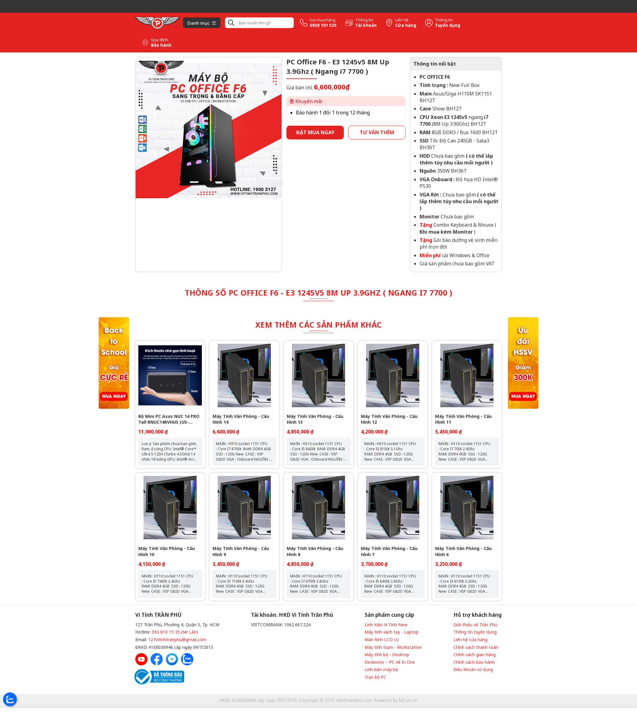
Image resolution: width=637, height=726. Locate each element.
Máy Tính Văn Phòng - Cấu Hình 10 (166, 551)
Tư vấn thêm (377, 132)
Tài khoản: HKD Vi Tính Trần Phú (292, 614)
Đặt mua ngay (315, 132)
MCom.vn (408, 700)
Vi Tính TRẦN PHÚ (158, 614)
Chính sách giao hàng (474, 654)
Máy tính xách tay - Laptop (391, 632)
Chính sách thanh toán (475, 647)
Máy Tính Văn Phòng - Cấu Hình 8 (315, 551)
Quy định (159, 39)
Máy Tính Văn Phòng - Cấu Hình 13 (315, 419)
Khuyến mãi (306, 101)
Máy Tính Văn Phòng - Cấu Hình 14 (241, 419)
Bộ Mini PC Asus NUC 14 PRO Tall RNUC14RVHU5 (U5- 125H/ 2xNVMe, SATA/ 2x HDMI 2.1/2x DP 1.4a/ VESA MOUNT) (168, 419)
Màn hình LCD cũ (382, 639)
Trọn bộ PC (375, 677)
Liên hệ (401, 20)
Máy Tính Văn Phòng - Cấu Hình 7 (389, 551)
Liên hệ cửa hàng (470, 639)
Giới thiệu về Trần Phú (475, 624)
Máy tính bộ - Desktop (387, 654)
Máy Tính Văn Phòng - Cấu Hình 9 (241, 551)
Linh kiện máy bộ (381, 669)
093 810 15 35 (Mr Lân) (175, 632)
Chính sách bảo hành (474, 662)
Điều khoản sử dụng (473, 669)
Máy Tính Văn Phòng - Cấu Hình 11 (463, 419)
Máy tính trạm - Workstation (393, 647)
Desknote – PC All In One (390, 662)
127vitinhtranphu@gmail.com (177, 639)
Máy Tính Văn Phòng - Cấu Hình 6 (463, 551)
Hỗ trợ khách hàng (477, 614)
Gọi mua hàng (322, 20)
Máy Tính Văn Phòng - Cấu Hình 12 (389, 419)
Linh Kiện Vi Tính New (386, 624)
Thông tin (364, 20)
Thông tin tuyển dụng (475, 632)
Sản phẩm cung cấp (389, 614)
